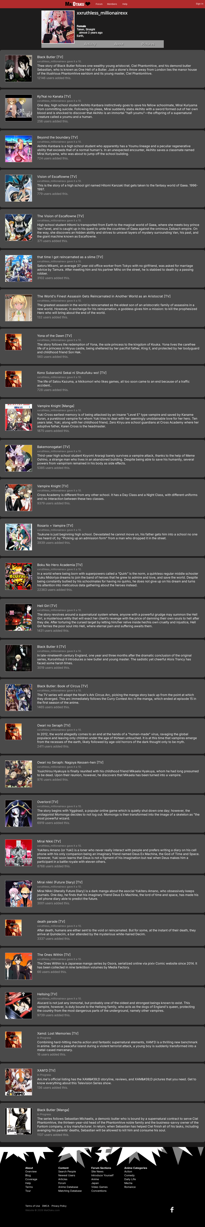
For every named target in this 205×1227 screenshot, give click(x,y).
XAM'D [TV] (46, 1070)
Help (125, 4)
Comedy (129, 1175)
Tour (28, 1190)
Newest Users (66, 1175)
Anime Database (68, 1187)
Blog (28, 1175)
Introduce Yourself (102, 1175)
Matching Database (70, 1190)
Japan (95, 1183)
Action (128, 1171)
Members (112, 4)
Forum (99, 4)
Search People (67, 1171)
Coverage (31, 1179)
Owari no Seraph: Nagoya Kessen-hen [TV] (70, 762)
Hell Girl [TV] (47, 606)
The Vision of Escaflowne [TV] (60, 216)
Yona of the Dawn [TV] (54, 336)
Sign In (199, 3)
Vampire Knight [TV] (52, 486)
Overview (31, 1171)
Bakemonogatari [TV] (53, 447)
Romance (130, 1187)
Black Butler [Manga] (53, 1110)
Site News (97, 1171)
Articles (62, 1179)
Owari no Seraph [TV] (53, 725)
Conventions (98, 1190)
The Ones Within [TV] (54, 955)
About (119, 44)
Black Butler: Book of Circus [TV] (62, 686)
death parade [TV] (51, 921)
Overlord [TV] (47, 802)
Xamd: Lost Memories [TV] (57, 1033)
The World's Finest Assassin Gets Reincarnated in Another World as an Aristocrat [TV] (104, 296)
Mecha (128, 1183)
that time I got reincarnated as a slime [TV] (70, 257)
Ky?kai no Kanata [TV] (54, 96)
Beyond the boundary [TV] (57, 137)
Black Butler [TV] (50, 57)
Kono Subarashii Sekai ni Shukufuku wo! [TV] (71, 373)
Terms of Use (32, 1205)
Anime (95, 1179)
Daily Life (130, 1179)
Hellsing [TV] (47, 994)
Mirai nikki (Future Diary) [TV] (59, 882)
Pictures (148, 44)
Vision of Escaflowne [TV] (57, 177)
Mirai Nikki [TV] (49, 841)
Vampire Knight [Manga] (55, 406)
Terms (29, 1187)
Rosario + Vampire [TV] (55, 526)
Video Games (99, 1187)
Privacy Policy (59, 1205)
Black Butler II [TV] (51, 647)
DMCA (45, 1205)
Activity (90, 44)
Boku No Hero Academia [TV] (59, 565)
